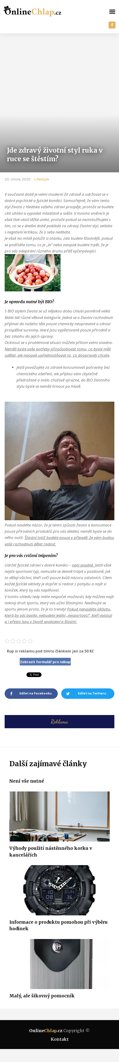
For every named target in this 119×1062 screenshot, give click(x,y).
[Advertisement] (59, 68)
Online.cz (45, 1030)
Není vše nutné (26, 781)
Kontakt (60, 1039)
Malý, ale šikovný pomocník (42, 996)
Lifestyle (41, 179)
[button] (112, 11)
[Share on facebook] (31, 693)
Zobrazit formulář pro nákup (45, 661)
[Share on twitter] (87, 693)
